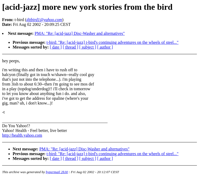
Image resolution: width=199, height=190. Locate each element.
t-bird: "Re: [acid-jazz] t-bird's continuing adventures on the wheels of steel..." (113, 42)
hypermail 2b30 (57, 172)
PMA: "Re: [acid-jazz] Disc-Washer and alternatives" (80, 33)
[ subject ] (87, 47)
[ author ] (105, 47)
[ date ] (56, 47)
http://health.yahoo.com (22, 135)
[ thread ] (70, 47)
